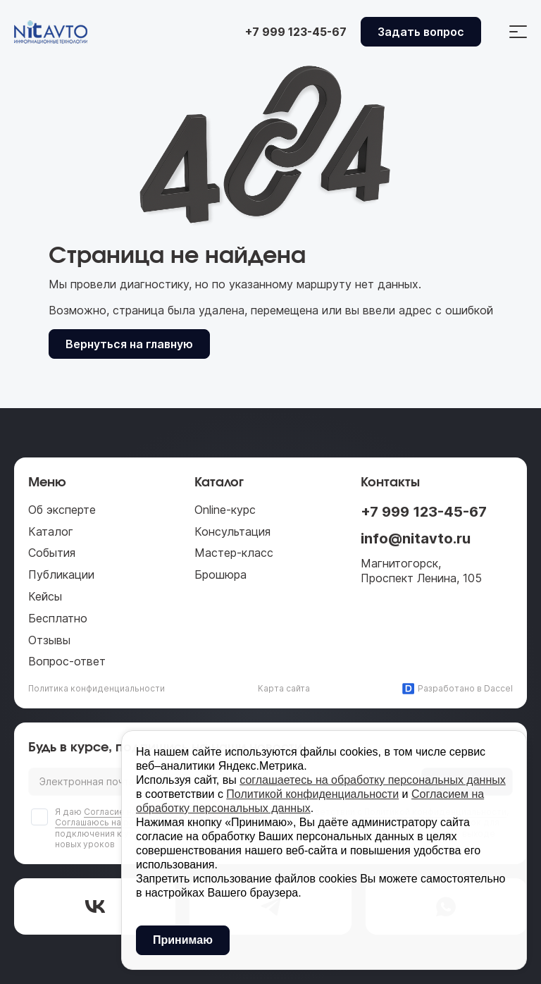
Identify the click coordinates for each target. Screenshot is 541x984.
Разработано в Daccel (457, 688)
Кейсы (45, 596)
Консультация (232, 531)
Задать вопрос (421, 32)
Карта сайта (284, 688)
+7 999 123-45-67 (424, 511)
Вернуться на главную (129, 344)
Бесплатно (57, 618)
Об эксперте (62, 510)
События (51, 553)
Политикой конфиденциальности (312, 794)
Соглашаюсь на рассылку (110, 822)
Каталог (50, 531)
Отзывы (49, 640)
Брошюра (220, 574)
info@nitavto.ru (416, 538)
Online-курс (225, 510)
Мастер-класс (233, 553)
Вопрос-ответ (67, 661)
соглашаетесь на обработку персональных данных (373, 780)
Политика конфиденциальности (96, 688)
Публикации (61, 574)
